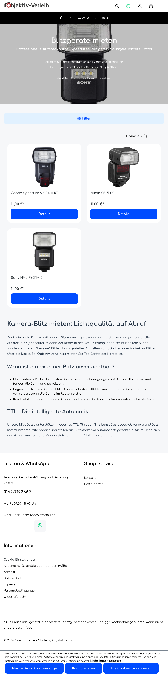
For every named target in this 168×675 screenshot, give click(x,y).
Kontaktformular (42, 515)
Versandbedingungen (20, 590)
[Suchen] (117, 6)
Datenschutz (13, 578)
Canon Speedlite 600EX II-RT (34, 193)
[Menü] (158, 6)
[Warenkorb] (149, 6)
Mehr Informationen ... (106, 660)
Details (44, 214)
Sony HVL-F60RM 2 (26, 278)
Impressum (12, 584)
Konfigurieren (83, 668)
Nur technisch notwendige (34, 668)
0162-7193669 (17, 492)
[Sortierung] (122, 136)
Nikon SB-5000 (102, 193)
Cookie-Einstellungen (20, 559)
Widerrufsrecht (15, 596)
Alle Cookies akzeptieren (131, 668)
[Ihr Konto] (139, 6)
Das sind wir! (93, 484)
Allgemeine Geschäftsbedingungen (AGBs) (35, 565)
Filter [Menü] (84, 118)
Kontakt (90, 477)
